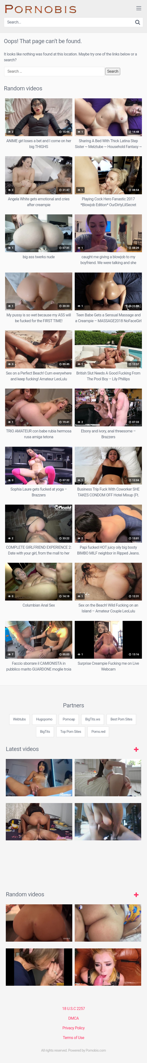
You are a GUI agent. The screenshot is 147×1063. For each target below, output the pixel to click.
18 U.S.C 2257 (73, 1008)
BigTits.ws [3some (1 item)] (92, 719)
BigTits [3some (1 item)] (45, 732)
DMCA (73, 1018)
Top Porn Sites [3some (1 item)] (70, 732)
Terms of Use (73, 1037)
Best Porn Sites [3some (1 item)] (121, 719)
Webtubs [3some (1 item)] (19, 719)
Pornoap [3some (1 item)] (69, 719)
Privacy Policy (73, 1028)
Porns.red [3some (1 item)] (98, 732)
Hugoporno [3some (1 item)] (44, 719)
